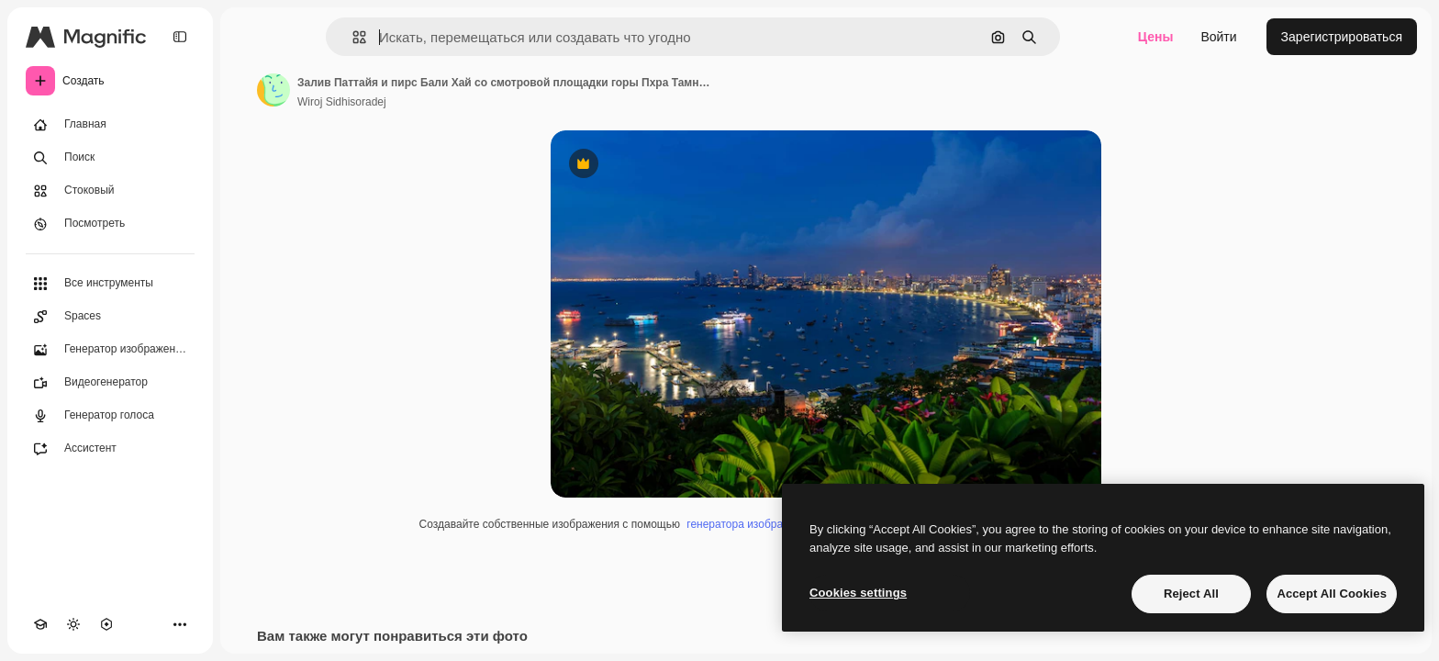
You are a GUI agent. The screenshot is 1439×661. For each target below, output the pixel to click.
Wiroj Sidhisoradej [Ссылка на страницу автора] (341, 101)
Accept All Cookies (1332, 593)
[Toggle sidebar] (180, 36)
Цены (1156, 36)
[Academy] (40, 624)
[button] (352, 37)
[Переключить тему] (73, 624)
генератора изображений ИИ (759, 524)
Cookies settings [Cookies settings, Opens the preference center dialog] (858, 592)
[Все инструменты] (110, 283)
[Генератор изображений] (110, 349)
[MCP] (106, 624)
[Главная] (110, 125)
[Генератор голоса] (110, 416)
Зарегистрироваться (1341, 36)
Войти (1218, 36)
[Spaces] (110, 316)
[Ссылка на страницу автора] (273, 89)
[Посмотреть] (110, 224)
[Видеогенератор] (110, 383)
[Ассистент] (110, 449)
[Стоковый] (110, 191)
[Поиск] (110, 158)
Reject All (1191, 593)
